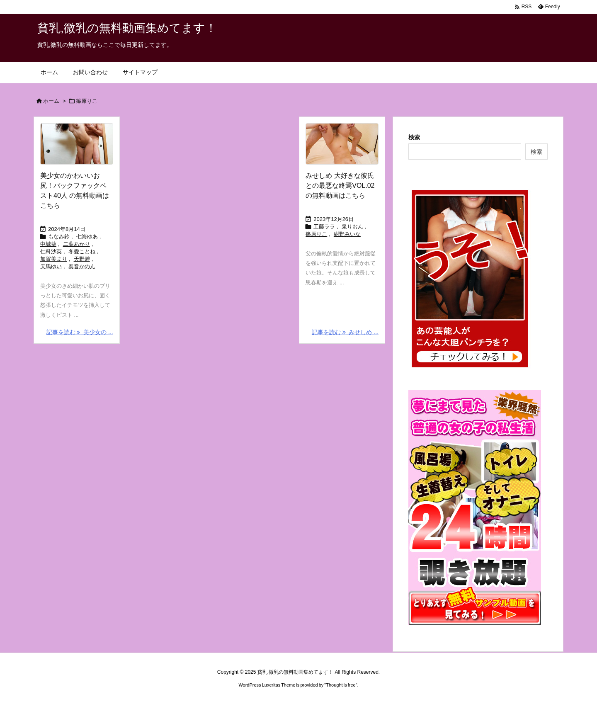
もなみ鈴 (59, 236)
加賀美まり (53, 259)
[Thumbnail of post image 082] (76, 144)
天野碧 (82, 259)
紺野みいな (347, 234)
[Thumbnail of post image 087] (342, 144)
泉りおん (352, 226)
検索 (414, 137)
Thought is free (340, 684)
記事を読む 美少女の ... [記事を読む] (79, 332)
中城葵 (48, 244)
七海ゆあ (87, 236)
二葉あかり (76, 244)
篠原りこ (316, 234)
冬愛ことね (81, 251)
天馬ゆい (51, 266)
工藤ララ (324, 226)
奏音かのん (81, 266)
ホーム (51, 101)
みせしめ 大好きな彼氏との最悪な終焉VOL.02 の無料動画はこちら (340, 185)
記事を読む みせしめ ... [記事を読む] (345, 332)
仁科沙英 (51, 251)
